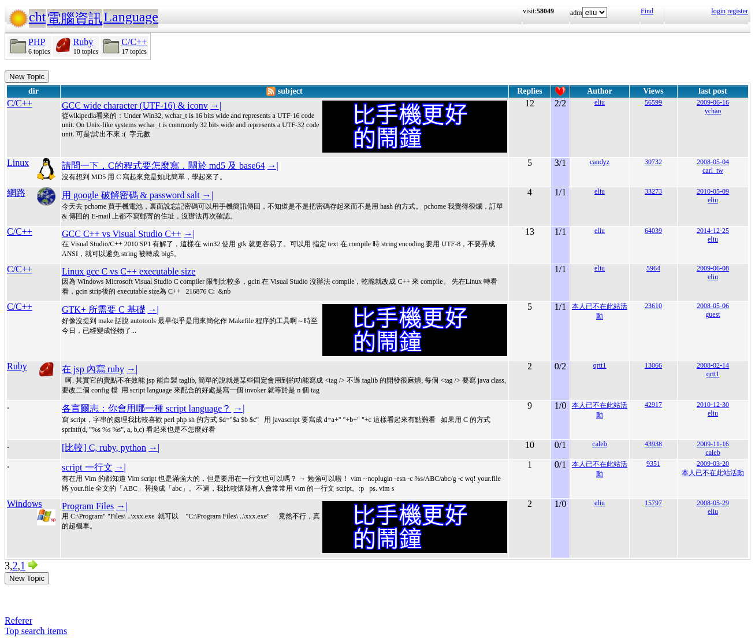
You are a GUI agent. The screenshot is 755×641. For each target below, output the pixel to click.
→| (215, 105)
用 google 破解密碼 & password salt (131, 195)
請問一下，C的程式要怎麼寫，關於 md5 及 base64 (163, 166)
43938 (653, 444)
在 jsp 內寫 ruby (93, 369)
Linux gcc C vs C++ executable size (128, 271)
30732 (653, 162)
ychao (713, 111)
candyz (599, 162)
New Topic (26, 76)
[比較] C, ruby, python (104, 448)
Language (130, 16)
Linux (18, 163)
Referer (18, 620)
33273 (653, 191)
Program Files (88, 506)
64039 (653, 231)
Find (647, 11)
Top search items (36, 631)
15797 (653, 503)
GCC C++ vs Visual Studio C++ (121, 234)
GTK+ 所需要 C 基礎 (104, 309)
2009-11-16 (713, 444)
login (718, 11)
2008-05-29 (713, 503)
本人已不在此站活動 (713, 473)
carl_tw (712, 170)
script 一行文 (87, 467)
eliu (599, 102)
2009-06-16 (713, 102)
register (737, 11)
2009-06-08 (713, 268)
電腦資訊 (74, 18)
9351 (653, 464)
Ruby (83, 42)
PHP (36, 42)
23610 (653, 306)
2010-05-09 (713, 191)
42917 (653, 405)
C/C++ (134, 42)
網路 (16, 193)
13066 (653, 365)
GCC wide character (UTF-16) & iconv (135, 105)
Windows (24, 504)
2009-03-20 (713, 464)
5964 (653, 268)
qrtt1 (600, 365)
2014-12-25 (713, 231)
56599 (653, 102)
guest (712, 314)
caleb (599, 444)
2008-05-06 (713, 306)
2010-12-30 (713, 405)
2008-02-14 (713, 365)
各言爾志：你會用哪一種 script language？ (146, 408)
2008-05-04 (713, 162)
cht (37, 16)
